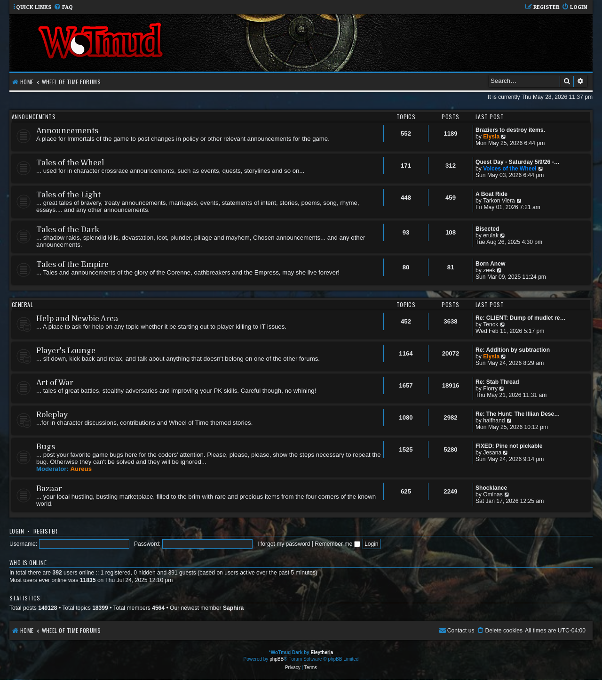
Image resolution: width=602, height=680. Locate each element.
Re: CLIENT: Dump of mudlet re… (520, 318)
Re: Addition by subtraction (512, 350)
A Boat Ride (491, 194)
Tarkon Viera (499, 200)
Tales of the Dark (67, 230)
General (22, 304)
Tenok (490, 324)
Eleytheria (321, 652)
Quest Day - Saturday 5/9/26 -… (517, 162)
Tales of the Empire (72, 264)
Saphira (233, 608)
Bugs (45, 447)
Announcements (33, 117)
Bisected (487, 229)
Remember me (337, 544)
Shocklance (491, 488)
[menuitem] (63, 7)
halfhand (494, 420)
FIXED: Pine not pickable (508, 446)
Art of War (54, 383)
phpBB (276, 659)
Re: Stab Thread (497, 382)
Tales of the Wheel (70, 163)
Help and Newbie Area (77, 319)
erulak (491, 235)
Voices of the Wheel (509, 168)
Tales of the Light (68, 195)
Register (45, 531)
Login (16, 531)
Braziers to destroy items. (510, 130)
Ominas (493, 494)
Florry (490, 388)
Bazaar (49, 489)
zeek (489, 270)
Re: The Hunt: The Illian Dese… (517, 414)
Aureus (81, 468)
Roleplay (52, 415)
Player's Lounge (65, 351)
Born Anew (490, 263)
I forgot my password (283, 544)
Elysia (491, 136)
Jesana (492, 452)
